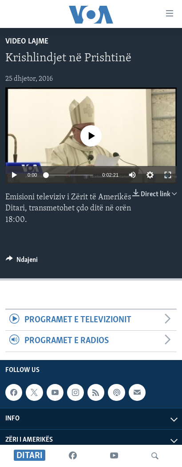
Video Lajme (26, 41)
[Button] (22, 261)
